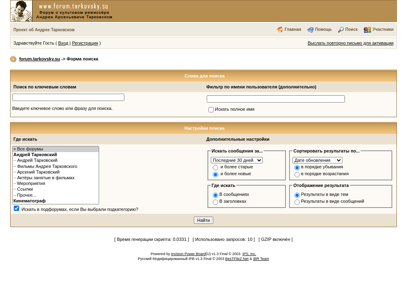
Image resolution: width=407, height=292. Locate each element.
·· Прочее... (56, 195)
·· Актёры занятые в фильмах (56, 178)
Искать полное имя (234, 109)
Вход (63, 43)
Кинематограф (56, 201)
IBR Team (261, 259)
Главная (293, 29)
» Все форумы (56, 149)
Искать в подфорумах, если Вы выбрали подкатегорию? (80, 209)
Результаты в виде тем (324, 194)
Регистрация (85, 43)
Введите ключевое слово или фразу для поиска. (62, 108)
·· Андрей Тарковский (56, 160)
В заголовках (232, 201)
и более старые (237, 166)
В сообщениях (234, 194)
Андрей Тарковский (56, 155)
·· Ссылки (56, 189)
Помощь (323, 29)
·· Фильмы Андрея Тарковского (56, 167)
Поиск (351, 29)
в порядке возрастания (325, 173)
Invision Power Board (188, 254)
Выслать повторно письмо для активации (350, 43)
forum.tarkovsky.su (39, 58)
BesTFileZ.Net (237, 259)
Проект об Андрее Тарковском (44, 30)
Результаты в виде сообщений (332, 201)
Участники (383, 29)
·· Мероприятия (56, 184)
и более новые (236, 173)
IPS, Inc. (249, 254)
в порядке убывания (322, 166)
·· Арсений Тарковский (56, 172)
